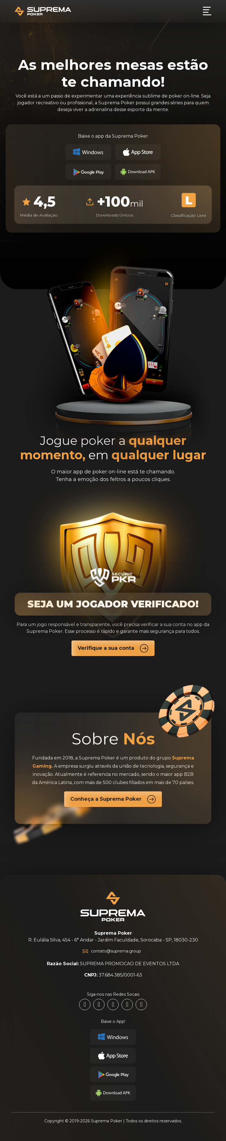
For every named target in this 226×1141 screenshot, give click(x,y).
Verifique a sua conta (113, 648)
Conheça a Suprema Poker (113, 799)
